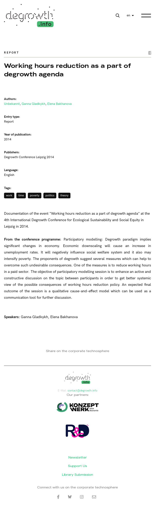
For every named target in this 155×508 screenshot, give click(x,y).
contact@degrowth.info (82, 390)
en (128, 15)
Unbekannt (12, 104)
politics (49, 195)
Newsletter (77, 457)
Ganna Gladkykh (33, 104)
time (21, 195)
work (9, 195)
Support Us (77, 466)
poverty (34, 195)
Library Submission (77, 474)
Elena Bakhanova (59, 104)
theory (64, 195)
